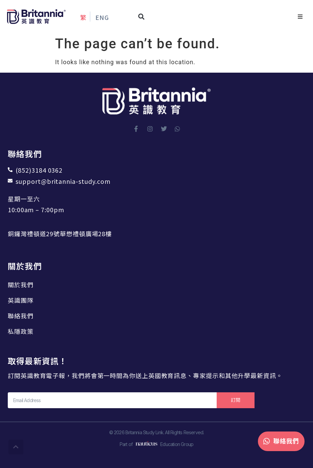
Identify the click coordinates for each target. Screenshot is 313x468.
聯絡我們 (20, 315)
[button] (141, 16)
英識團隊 (20, 300)
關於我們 (20, 284)
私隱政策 (20, 331)
